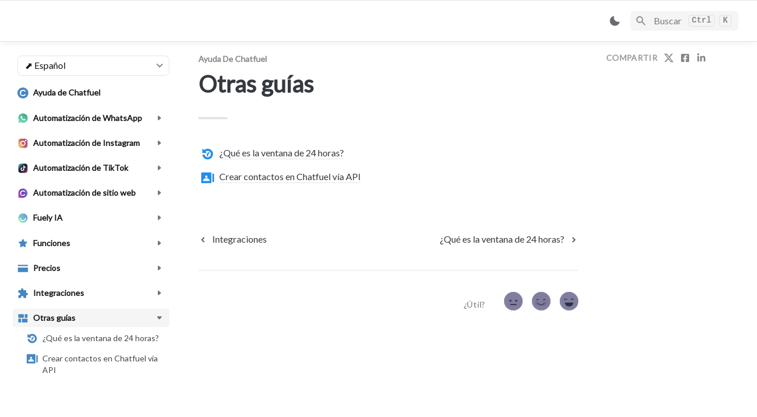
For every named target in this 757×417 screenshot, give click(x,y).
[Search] (684, 21)
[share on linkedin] (701, 58)
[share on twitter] (668, 58)
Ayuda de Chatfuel (232, 59)
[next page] (509, 239)
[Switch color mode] (615, 21)
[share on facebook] (685, 58)
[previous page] (232, 239)
